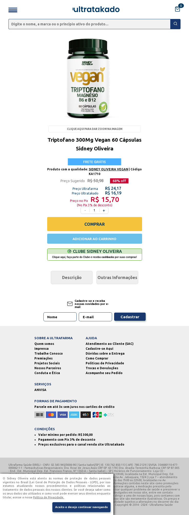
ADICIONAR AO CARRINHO (94, 239)
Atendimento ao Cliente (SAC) (110, 343)
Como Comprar (97, 358)
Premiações (43, 358)
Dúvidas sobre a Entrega (105, 353)
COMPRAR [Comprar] (94, 224)
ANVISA (40, 390)
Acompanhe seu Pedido (104, 373)
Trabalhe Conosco (48, 353)
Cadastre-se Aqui (99, 348)
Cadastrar (130, 317)
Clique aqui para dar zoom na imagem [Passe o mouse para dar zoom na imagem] (94, 129)
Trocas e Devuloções (102, 368)
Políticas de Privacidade (105, 363)
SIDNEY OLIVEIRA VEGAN (108, 169)
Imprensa (41, 348)
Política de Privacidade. (48, 497)
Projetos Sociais (47, 363)
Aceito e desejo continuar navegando (81, 507)
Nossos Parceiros (47, 368)
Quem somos (44, 343)
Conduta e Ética (47, 373)
